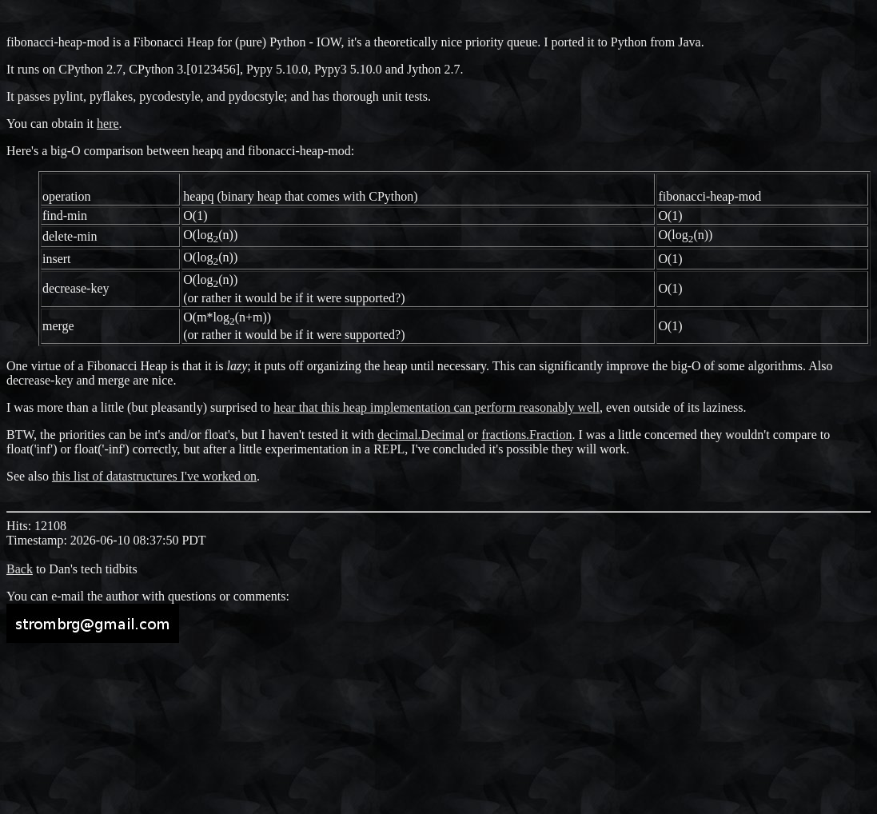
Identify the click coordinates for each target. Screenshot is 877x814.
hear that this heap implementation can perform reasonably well (436, 407)
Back (19, 569)
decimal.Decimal (420, 434)
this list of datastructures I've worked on (154, 476)
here (108, 123)
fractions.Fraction (526, 434)
